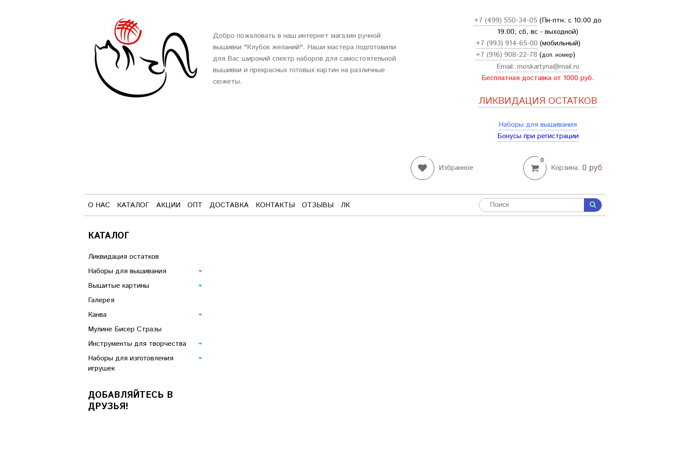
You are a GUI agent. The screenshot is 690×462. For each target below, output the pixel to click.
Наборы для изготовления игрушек (130, 363)
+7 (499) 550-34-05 (505, 20)
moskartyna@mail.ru (548, 67)
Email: (506, 67)
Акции (168, 205)
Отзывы (318, 205)
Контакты (275, 205)
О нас (99, 205)
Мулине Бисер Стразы (124, 329)
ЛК (345, 205)
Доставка (229, 205)
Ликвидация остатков (123, 257)
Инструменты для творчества (137, 344)
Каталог (133, 205)
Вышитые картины (118, 286)
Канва (97, 315)
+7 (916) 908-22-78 (506, 55)
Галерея (101, 300)
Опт (194, 205)
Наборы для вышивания (538, 125)
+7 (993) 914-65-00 (507, 43)
